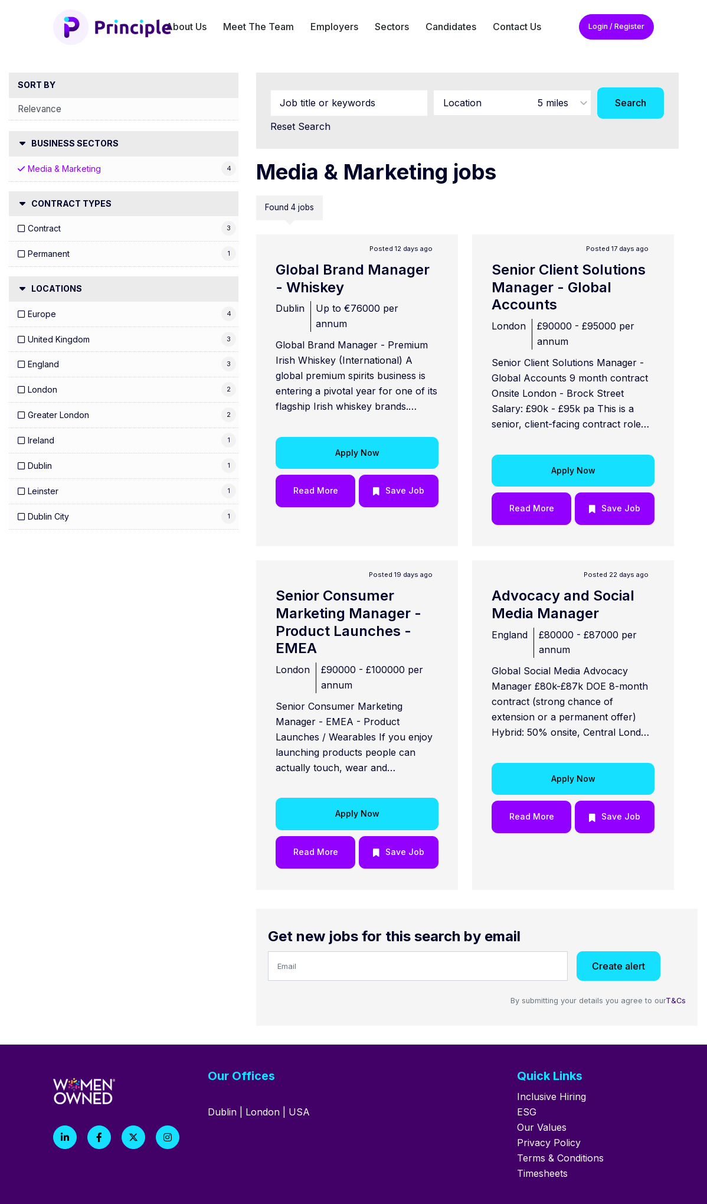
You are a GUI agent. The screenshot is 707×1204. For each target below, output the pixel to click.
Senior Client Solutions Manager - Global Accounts (569, 287)
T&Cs (676, 1000)
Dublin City (48, 516)
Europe (42, 314)
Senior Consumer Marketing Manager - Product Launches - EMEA (348, 622)
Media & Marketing (64, 169)
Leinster (43, 491)
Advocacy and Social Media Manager (563, 604)
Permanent (49, 254)
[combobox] (512, 102)
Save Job (404, 490)
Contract (44, 228)
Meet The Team (258, 26)
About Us (186, 26)
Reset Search (300, 126)
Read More (315, 490)
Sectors (392, 26)
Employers (334, 26)
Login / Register (616, 26)
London (42, 389)
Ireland (41, 440)
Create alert (618, 966)
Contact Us (517, 26)
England (43, 364)
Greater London (58, 415)
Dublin (40, 466)
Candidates (450, 26)
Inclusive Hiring (551, 1096)
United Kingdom (59, 339)
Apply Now (357, 453)
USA (299, 1112)
